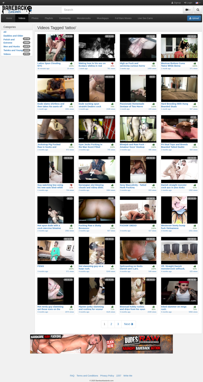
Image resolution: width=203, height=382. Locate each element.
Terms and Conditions (87, 375)
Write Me (127, 375)
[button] (198, 3)
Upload (194, 18)
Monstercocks (84, 18)
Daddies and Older (16, 36)
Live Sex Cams (145, 18)
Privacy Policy (107, 375)
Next (128, 324)
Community (65, 18)
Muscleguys (103, 18)
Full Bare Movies (123, 18)
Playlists (49, 18)
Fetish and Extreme (16, 41)
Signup (176, 2)
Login (188, 2)
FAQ (72, 375)
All (4, 32)
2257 (118, 375)
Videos (21, 18)
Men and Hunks (16, 46)
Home (9, 18)
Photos (35, 18)
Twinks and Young (16, 50)
